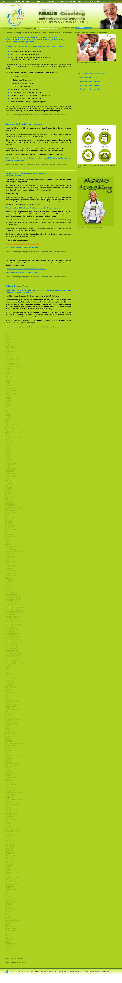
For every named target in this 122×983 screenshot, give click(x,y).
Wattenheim (8, 915)
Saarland (7, 837)
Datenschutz (70, 22)
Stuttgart (7, 874)
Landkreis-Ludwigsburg (12, 633)
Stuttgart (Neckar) (10, 876)
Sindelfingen (9, 866)
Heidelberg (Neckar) (11, 506)
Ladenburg (8, 579)
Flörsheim (8, 458)
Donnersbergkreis (10, 429)
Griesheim (8, 489)
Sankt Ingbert (9, 843)
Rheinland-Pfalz (10, 808)
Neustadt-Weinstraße (11, 745)
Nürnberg (8, 750)
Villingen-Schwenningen (12, 898)
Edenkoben (8, 436)
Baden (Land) (9, 354)
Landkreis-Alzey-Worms (12, 596)
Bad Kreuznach (10, 363)
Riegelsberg (8, 823)
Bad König (8, 361)
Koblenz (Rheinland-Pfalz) (13, 570)
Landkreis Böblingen (11, 602)
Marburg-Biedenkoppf (12, 709)
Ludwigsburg (9, 680)
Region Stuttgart (10, 796)
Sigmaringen (9, 864)
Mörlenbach (8, 725)
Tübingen (8, 888)
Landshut (8, 665)
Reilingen (8, 798)
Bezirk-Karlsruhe (10, 787)
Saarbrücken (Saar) (11, 835)
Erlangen (7, 448)
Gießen (7, 485)
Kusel (6, 577)
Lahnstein (8, 582)
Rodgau (7, 825)
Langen (7, 669)
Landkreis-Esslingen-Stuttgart (14, 611)
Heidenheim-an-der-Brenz (13, 507)
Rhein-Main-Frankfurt (11, 813)
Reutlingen (8, 801)
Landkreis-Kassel (10, 628)
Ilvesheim (8, 540)
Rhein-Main (8, 811)
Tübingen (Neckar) (11, 889)
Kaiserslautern (9, 548)
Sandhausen (9, 842)
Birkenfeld (8, 399)
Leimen (7, 672)
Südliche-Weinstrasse (12, 877)
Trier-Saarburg (9, 886)
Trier (6, 883)
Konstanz (8, 572)
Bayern (7, 380)
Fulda (6, 478)
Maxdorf (7, 711)
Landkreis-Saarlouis (11, 650)
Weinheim (8, 917)
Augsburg (8, 349)
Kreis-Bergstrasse (10, 574)
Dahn (6, 421)
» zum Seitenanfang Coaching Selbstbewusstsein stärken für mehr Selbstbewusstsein (36, 115)
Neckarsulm (8, 737)
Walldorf (7, 913)
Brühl (6, 411)
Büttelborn (8, 416)
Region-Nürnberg (10, 718)
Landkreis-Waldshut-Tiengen (14, 662)
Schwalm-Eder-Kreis (11, 857)
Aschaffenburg (9, 346)
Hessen (7, 519)
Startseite (9, 33)
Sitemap (84, 22)
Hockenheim (9, 528)
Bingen (7, 395)
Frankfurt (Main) (10, 465)
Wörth (6, 935)
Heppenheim (9, 516)
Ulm (6, 893)
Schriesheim (9, 850)
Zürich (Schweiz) (10, 949)
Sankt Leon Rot (10, 845)
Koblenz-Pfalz (9, 568)
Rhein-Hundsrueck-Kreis (12, 804)
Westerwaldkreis (10, 922)
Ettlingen (7, 453)
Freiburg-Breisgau (10, 468)
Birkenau (7, 397)
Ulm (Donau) (9, 894)
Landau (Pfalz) (9, 590)
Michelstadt (8, 721)
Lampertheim (9, 587)
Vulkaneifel (8, 903)
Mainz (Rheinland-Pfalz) (12, 701)
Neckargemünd (9, 731)
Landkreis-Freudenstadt (12, 613)
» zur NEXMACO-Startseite (15, 962)
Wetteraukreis (9, 923)
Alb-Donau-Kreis (10, 336)
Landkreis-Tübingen (11, 658)
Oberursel (8, 757)
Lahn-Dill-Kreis (9, 580)
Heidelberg (8, 502)
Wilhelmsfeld (9, 933)
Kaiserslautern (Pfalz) (12, 550)
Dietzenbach (9, 427)
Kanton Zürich (9, 553)
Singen (7, 867)
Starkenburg (8, 872)
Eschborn (8, 450)
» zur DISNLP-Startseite (14, 958)
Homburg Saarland (11, 536)
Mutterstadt (8, 730)
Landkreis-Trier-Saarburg (13, 657)
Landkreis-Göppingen (12, 619)
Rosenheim (8, 827)
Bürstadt (7, 414)
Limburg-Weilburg (10, 677)
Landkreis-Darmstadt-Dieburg (14, 607)
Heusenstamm (9, 521)
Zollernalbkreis (9, 945)
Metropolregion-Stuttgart (12, 720)
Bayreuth (7, 382)
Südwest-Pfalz (9, 879)
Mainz (6, 697)
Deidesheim (8, 426)
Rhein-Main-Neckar (11, 815)
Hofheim (7, 531)
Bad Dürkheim (9, 353)
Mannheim (8, 703)
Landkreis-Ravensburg (12, 645)
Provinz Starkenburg (11, 777)
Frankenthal (8, 460)
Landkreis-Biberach (11, 601)
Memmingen (9, 714)
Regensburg (8, 782)
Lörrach (7, 679)
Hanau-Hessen (9, 497)
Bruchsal (7, 409)
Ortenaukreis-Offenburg (12, 764)
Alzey (6, 341)
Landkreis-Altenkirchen (12, 594)
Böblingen (8, 405)
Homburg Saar (9, 534)
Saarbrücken (9, 833)
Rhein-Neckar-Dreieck (12, 818)
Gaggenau (8, 480)
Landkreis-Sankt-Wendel (12, 652)
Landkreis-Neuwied (11, 640)
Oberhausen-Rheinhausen (13, 755)
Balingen (7, 371)
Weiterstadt (8, 918)
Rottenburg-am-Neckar (12, 830)
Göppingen (8, 487)
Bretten (7, 407)
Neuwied (7, 748)
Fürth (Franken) (10, 475)
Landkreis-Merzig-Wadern (13, 636)
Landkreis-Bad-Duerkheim (13, 597)
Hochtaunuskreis (10, 526)
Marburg (7, 708)
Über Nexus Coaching (11, 28)
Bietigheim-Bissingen (11, 394)
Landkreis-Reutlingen (11, 647)
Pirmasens (8, 774)
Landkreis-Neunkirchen (12, 638)
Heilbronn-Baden (10, 511)
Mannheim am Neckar (12, 704)
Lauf (6, 670)
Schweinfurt (8, 860)
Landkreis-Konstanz (11, 630)
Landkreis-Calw (10, 606)
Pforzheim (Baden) (11, 769)
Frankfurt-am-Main (11, 463)
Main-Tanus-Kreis (10, 696)
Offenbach (8, 760)
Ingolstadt (8, 543)
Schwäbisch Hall (10, 855)
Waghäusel (8, 906)
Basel (6, 375)
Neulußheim (8, 740)
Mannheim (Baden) (11, 706)
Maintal (7, 694)
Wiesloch (8, 932)
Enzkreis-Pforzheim (11, 443)
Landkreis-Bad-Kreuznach (13, 599)
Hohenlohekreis (10, 533)
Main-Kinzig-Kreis (10, 692)
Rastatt (7, 779)
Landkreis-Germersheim (12, 616)
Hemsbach (8, 514)
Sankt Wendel (9, 847)
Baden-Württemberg (11, 358)
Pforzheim (8, 767)
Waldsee (7, 911)
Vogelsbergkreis (10, 901)
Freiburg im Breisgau (11, 470)
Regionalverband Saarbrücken (14, 793)
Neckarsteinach (10, 735)
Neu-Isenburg (9, 738)
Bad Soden (8, 368)
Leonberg (8, 674)
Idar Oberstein (9, 538)
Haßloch (7, 499)
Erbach (7, 446)
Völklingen (8, 900)
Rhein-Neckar (9, 816)
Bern (6, 387)
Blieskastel (8, 402)
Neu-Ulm (7, 747)
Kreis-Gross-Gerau (11, 575)
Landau (7, 589)
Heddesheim (9, 501)
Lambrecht (8, 585)
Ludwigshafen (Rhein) (12, 684)
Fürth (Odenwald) (10, 477)
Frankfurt (7, 461)
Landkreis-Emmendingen (13, 609)
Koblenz (7, 567)
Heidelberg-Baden (10, 504)
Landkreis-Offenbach (11, 641)
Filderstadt (8, 456)
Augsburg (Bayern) (11, 351)
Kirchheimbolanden (11, 565)
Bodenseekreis (9, 404)
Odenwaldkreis (9, 759)
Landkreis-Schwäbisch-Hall (13, 653)
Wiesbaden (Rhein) (11, 930)
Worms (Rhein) (9, 939)
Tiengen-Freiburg (10, 881)
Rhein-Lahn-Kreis (10, 806)
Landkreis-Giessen (11, 618)
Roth (6, 828)
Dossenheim (9, 431)
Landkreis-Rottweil (11, 648)
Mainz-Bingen (9, 699)
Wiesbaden (8, 927)
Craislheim (8, 419)
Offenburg (8, 762)
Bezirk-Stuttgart (10, 789)
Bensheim (8, 385)
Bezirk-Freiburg (10, 786)
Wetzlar (7, 925)
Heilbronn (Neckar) (11, 512)
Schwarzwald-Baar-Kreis (12, 859)
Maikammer (8, 691)
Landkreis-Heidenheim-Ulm (13, 621)
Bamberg (8, 373)
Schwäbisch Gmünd (11, 854)
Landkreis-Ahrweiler (11, 592)
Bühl (6, 412)
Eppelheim (8, 444)
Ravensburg (8, 781)
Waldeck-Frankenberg (12, 910)
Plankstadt (8, 776)
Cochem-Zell (9, 417)
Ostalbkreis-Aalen (10, 765)
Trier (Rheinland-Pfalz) (12, 884)
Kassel (7, 558)
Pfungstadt (8, 770)
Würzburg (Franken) (11, 944)
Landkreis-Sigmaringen (12, 655)
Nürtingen (8, 752)
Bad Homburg (9, 360)
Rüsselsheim (9, 832)
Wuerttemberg (9, 940)
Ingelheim (8, 541)
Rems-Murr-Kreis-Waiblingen (14, 799)
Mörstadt (7, 726)
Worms (7, 937)
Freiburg (7, 467)
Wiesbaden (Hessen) (11, 928)
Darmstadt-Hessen (11, 424)
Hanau (7, 495)
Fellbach (7, 455)
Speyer (7, 871)
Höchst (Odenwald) (11, 529)
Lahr (6, 584)
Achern (7, 334)
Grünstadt (8, 492)
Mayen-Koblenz (10, 635)
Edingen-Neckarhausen (12, 438)
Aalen (6, 332)
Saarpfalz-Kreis (10, 840)
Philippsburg (9, 772)
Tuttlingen (8, 891)
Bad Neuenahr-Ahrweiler (12, 365)
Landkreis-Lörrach (10, 631)
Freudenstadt (9, 472)
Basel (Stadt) (9, 378)
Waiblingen (8, 908)
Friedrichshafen (10, 473)
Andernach (8, 343)
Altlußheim (8, 339)
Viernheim (8, 896)
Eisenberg (8, 441)
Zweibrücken (9, 950)
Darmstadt (8, 422)
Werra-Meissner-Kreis (12, 920)
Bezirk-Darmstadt (10, 390)
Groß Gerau (8, 490)
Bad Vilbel (8, 370)
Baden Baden (9, 356)
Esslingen (8, 451)
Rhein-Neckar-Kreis (11, 820)
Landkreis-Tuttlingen (11, 660)
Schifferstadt (9, 849)
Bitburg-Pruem (9, 400)
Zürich (7, 947)
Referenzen (81, 28)
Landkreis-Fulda (10, 614)
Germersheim (9, 482)
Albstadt (7, 338)
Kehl (6, 560)
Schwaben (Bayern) (11, 852)
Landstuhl (8, 667)
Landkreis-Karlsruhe (11, 626)
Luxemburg (8, 686)
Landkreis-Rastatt (10, 643)
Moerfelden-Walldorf (11, 723)
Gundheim (8, 494)
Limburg (7, 675)
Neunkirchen (9, 742)
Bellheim (7, 383)
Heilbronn (8, 509)
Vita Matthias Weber (28, 28)
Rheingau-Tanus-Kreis (12, 803)
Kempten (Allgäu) (10, 562)
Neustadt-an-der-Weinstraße (14, 743)
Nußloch (7, 754)
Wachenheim (9, 905)
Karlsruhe (8, 555)
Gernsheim (8, 484)
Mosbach (8, 728)
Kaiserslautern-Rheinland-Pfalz (15, 551)
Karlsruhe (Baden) (10, 557)
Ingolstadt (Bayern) (11, 546)
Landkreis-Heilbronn (11, 623)
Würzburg (8, 942)
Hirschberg (8, 523)
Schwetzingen (9, 862)
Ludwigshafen (9, 682)
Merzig (7, 716)
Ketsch (7, 563)
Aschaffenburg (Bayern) (12, 348)
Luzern (7, 689)
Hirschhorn (8, 524)
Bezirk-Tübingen (10, 791)
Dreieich (7, 433)
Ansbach (7, 344)
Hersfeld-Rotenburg (11, 517)
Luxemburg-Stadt (10, 687)
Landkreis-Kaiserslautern (13, 624)
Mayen (7, 713)
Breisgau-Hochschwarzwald (14, 604)
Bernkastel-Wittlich (11, 388)
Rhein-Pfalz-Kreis (10, 810)
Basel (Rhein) (9, 377)
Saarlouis (8, 838)
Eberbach (8, 434)
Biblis (6, 392)
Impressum (54, 22)
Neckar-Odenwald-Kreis (12, 733)
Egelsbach (8, 439)
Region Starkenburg (11, 794)
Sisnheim (8, 869)
